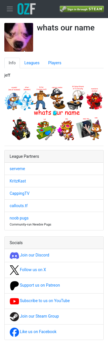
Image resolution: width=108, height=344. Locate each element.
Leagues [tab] (31, 63)
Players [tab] (54, 63)
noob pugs (19, 218)
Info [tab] (12, 63)
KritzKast (18, 181)
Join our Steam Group (34, 316)
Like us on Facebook (33, 331)
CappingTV (20, 193)
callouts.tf (19, 205)
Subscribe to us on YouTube (40, 300)
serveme (17, 168)
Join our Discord (29, 255)
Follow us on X (28, 269)
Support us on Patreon (35, 285)
